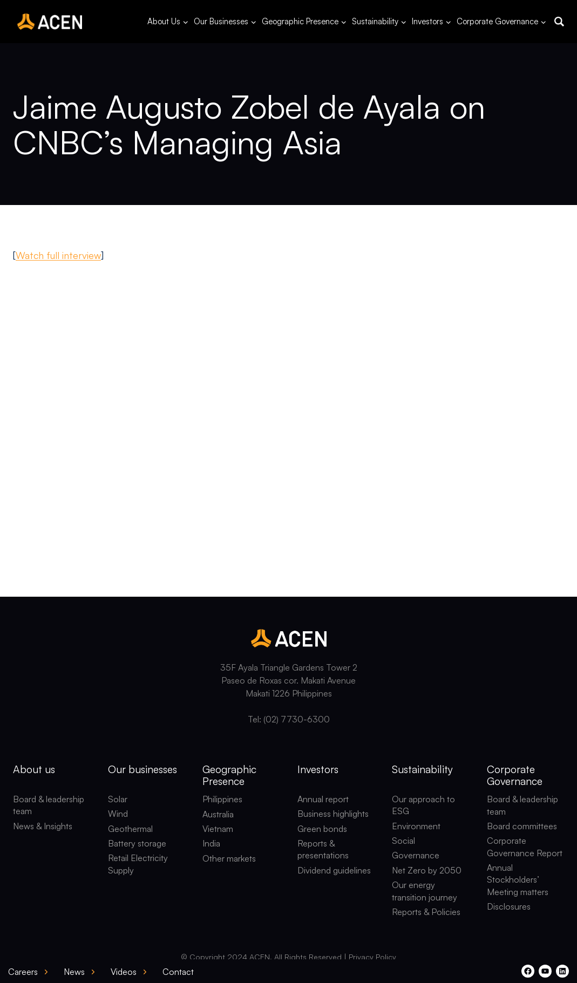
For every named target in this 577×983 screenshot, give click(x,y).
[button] (559, 21)
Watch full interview (58, 255)
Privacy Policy (372, 956)
